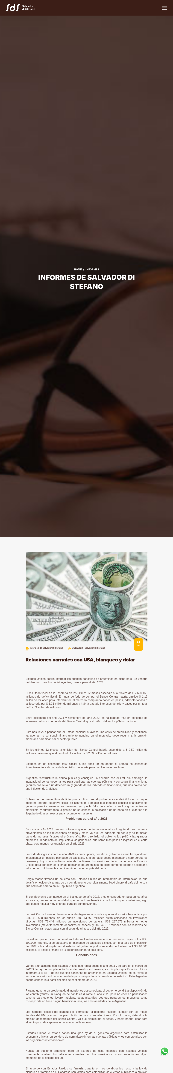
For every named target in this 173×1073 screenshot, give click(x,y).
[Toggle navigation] (164, 8)
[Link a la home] (24, 8)
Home (78, 269)
